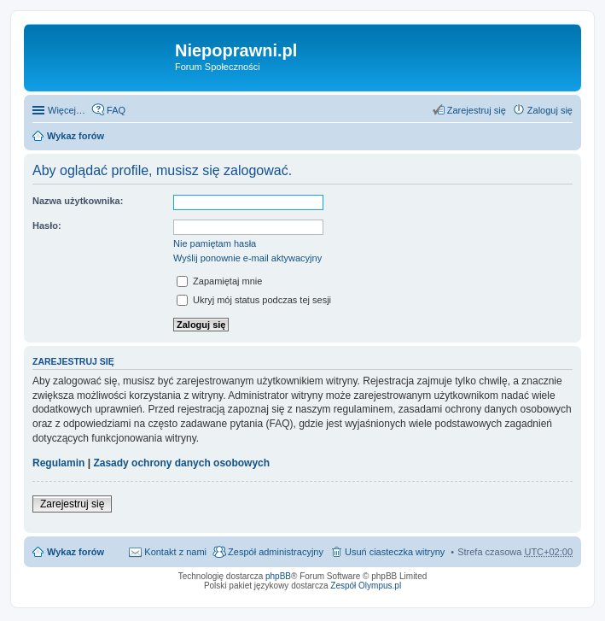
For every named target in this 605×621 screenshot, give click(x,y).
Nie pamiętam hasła (214, 243)
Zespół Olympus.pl (365, 585)
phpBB (278, 576)
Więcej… (66, 110)
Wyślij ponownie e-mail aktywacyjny (247, 258)
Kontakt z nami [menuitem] (175, 552)
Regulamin (58, 463)
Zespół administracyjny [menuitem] (275, 552)
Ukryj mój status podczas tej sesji (254, 300)
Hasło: (46, 225)
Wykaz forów (75, 136)
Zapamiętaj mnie (219, 281)
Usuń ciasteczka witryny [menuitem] (395, 552)
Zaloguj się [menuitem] (550, 110)
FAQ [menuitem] (116, 110)
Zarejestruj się (72, 504)
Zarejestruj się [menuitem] (476, 110)
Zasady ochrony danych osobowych (181, 463)
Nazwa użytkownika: (77, 201)
